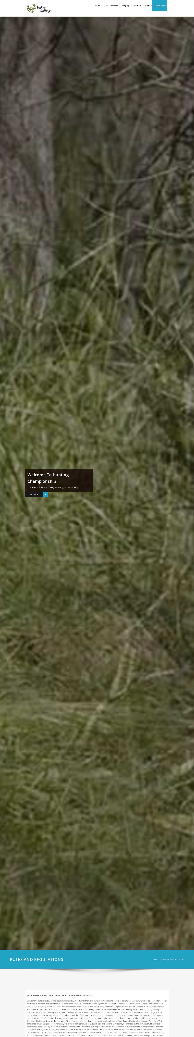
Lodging (125, 5)
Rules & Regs (159, 5)
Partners (137, 5)
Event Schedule (111, 5)
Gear (147, 5)
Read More (33, 494)
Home (97, 5)
